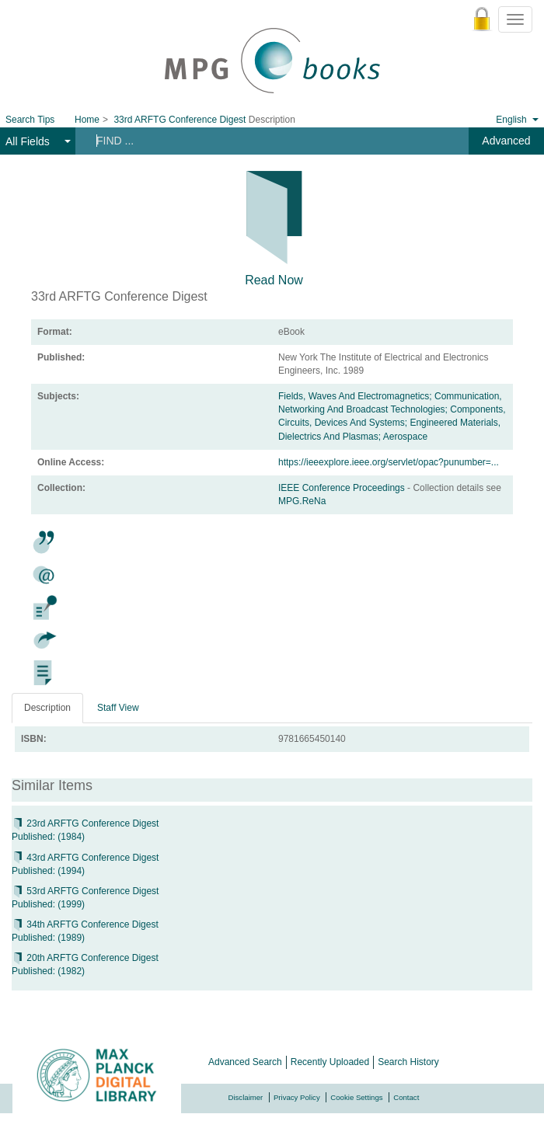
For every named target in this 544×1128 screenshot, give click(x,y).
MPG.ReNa (302, 501)
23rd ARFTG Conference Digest (85, 823)
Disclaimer (245, 1097)
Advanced (506, 140)
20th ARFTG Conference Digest (85, 957)
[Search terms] (261, 140)
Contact (406, 1097)
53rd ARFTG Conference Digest (85, 891)
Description (47, 707)
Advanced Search (245, 1062)
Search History (408, 1062)
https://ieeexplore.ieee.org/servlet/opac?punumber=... (388, 462)
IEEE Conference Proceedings (342, 487)
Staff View (118, 707)
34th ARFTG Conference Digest (85, 924)
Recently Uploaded (330, 1062)
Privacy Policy (297, 1097)
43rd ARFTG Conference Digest (85, 857)
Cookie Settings (356, 1097)
